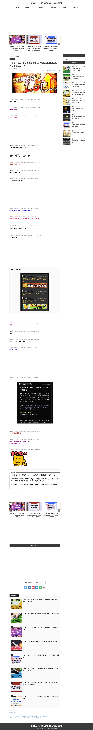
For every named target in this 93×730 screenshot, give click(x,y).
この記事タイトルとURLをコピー (34, 582)
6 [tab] (38, 53)
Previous (11, 44)
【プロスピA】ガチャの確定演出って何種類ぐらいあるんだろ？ (78, 108)
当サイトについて (29, 7)
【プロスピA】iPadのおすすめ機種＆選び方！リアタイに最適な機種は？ (52, 48)
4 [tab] (34, 53)
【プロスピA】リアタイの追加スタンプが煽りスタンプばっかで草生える (78, 116)
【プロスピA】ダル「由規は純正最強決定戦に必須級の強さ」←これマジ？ (32, 718)
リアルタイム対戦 (52, 7)
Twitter (64, 7)
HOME (17, 7)
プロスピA (13, 710)
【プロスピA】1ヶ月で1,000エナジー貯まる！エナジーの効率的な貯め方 (78, 100)
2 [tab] (29, 53)
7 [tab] (40, 53)
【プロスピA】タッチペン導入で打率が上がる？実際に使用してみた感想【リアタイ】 (78, 92)
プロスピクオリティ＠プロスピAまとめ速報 (46, 3)
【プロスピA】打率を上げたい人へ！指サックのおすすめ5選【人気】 (41, 613)
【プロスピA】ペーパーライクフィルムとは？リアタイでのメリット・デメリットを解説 (35, 48)
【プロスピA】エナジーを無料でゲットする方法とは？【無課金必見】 (17, 48)
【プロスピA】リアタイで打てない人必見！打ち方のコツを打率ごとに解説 (78, 68)
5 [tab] (36, 53)
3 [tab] (31, 53)
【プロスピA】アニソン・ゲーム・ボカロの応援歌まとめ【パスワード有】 (78, 84)
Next (59, 44)
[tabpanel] (18, 43)
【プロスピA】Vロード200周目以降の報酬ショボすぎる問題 (78, 140)
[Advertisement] (35, 22)
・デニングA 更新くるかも (53, 71)
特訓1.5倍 (13, 712)
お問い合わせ (75, 7)
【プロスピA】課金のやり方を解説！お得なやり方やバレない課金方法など (78, 76)
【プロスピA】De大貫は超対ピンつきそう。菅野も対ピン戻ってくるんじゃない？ (34, 716)
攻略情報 (41, 7)
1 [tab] (27, 53)
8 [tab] (42, 53)
